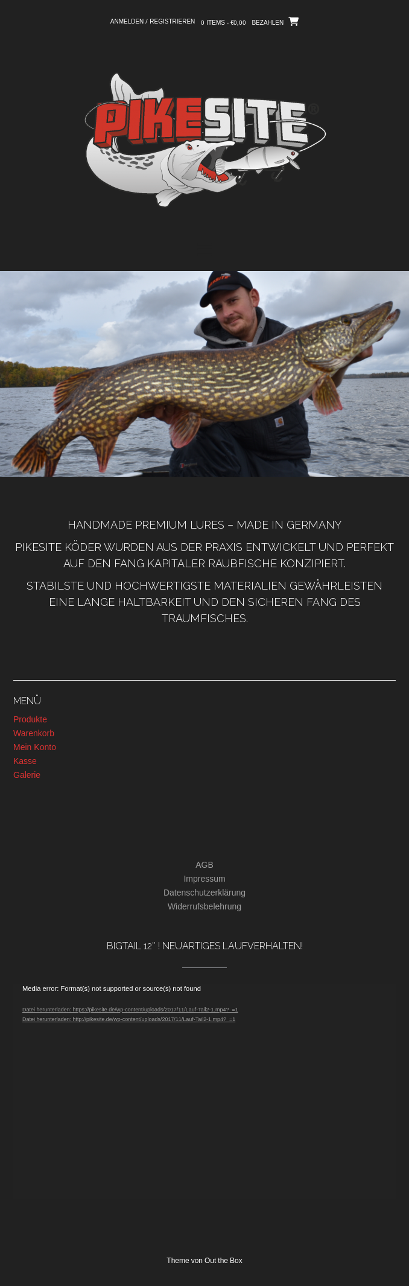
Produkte (30, 720)
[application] (204, 1091)
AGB (204, 865)
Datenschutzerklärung (204, 893)
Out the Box (223, 1261)
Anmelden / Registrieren (152, 22)
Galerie (26, 775)
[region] (204, 374)
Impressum (204, 879)
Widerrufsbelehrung (204, 907)
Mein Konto (34, 747)
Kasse (25, 761)
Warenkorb (33, 734)
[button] (204, 250)
